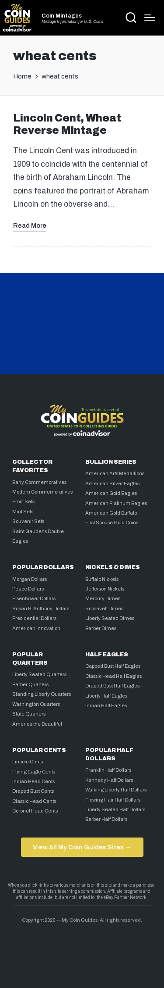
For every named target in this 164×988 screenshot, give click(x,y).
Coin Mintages (62, 16)
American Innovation (36, 628)
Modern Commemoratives (42, 491)
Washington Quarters (36, 704)
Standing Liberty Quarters (41, 694)
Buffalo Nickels (102, 579)
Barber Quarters (30, 684)
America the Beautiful (37, 724)
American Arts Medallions (114, 473)
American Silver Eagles (112, 483)
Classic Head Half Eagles (113, 676)
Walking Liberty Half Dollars (116, 789)
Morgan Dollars (29, 579)
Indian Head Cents (33, 781)
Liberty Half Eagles (106, 695)
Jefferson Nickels (104, 588)
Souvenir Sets (28, 521)
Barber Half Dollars (106, 819)
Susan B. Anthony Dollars (40, 608)
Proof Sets (23, 501)
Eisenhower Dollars (34, 598)
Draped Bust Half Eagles (112, 685)
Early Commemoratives (39, 482)
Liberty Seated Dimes (109, 618)
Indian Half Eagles (106, 705)
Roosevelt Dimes (104, 608)
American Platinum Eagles (116, 503)
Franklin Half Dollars (108, 770)
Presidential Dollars (34, 618)
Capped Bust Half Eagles (112, 666)
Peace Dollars (28, 588)
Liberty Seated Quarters (39, 674)
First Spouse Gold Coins (111, 522)
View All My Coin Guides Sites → (82, 847)
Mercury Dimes (102, 598)
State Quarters (28, 713)
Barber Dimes (100, 628)
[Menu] (149, 17)
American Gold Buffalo (111, 512)
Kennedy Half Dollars (109, 780)
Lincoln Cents (27, 761)
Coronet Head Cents (35, 810)
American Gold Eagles (111, 493)
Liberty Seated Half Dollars (115, 809)
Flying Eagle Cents (33, 771)
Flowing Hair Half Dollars (112, 799)
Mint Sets (22, 511)
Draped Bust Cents (33, 791)
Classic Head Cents (34, 801)
